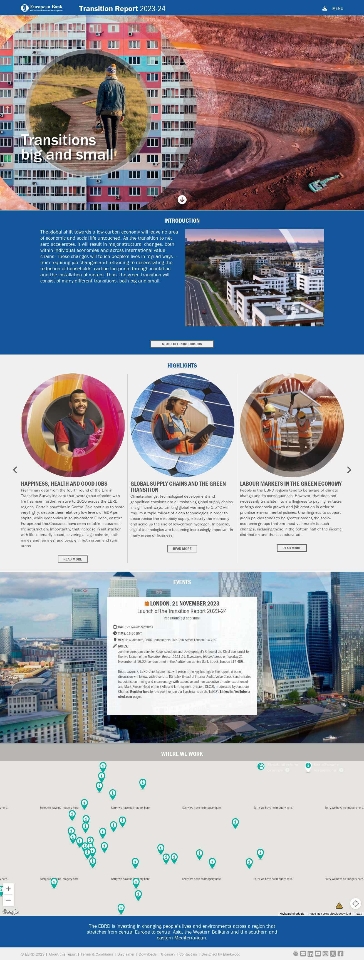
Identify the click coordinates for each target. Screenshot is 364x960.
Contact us (188, 954)
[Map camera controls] (355, 903)
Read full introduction (182, 343)
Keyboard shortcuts (292, 913)
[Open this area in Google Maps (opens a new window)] (10, 912)
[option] (73, 468)
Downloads (148, 954)
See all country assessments (328, 767)
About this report (62, 954)
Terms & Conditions (97, 954)
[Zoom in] (8, 888)
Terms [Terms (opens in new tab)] (358, 914)
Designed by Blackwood (221, 954)
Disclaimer (126, 954)
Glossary (168, 954)
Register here (139, 691)
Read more (72, 559)
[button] (87, 854)
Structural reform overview (277, 767)
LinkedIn (226, 691)
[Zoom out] (8, 900)
